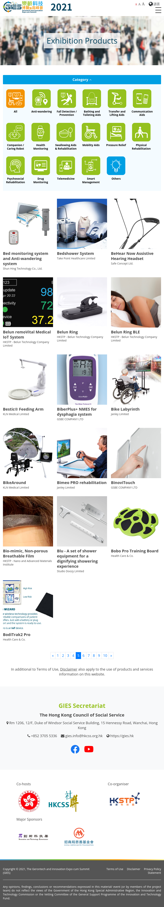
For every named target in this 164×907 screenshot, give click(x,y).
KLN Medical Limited (16, 414)
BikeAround (14, 482)
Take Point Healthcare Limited (76, 258)
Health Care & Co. (122, 556)
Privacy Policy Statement (152, 871)
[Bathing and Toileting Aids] (92, 103)
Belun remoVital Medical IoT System (27, 334)
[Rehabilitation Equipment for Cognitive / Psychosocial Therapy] (16, 170)
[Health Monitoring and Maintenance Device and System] (41, 136)
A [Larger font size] (139, 4)
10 (105, 655)
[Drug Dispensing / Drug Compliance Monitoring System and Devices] (41, 170)
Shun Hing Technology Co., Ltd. (22, 268)
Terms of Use (114, 869)
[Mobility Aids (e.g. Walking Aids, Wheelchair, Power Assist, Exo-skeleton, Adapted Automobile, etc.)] (91, 134)
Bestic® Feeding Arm (23, 409)
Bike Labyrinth (125, 409)
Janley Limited (120, 414)
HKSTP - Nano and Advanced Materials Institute (27, 562)
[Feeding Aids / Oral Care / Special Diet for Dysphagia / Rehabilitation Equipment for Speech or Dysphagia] (66, 136)
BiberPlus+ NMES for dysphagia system (77, 411)
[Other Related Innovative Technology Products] (116, 168)
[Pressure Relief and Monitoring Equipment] (116, 134)
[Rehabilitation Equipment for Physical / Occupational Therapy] (141, 136)
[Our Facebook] (75, 749)
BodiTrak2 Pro (16, 634)
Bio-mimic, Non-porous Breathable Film (25, 553)
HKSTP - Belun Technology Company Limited (26, 343)
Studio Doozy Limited (70, 571)
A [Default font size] (136, 4)
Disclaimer (133, 869)
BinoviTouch (123, 482)
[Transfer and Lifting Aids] (117, 103)
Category (81, 79)
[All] (16, 101)
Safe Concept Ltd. (122, 263)
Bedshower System (75, 253)
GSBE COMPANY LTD (70, 419)
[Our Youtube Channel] (89, 749)
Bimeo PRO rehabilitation (82, 482)
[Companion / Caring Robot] (16, 136)
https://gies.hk (122, 735)
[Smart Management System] (91, 170)
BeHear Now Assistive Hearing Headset (132, 256)
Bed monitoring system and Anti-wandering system (25, 258)
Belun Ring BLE (125, 332)
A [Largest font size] (143, 4)
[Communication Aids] (142, 103)
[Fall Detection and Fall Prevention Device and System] (67, 103)
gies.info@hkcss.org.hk (84, 735)
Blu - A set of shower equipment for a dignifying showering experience (77, 558)
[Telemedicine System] (66, 168)
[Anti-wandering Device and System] (42, 101)
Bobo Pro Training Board (135, 551)
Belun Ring (67, 332)
